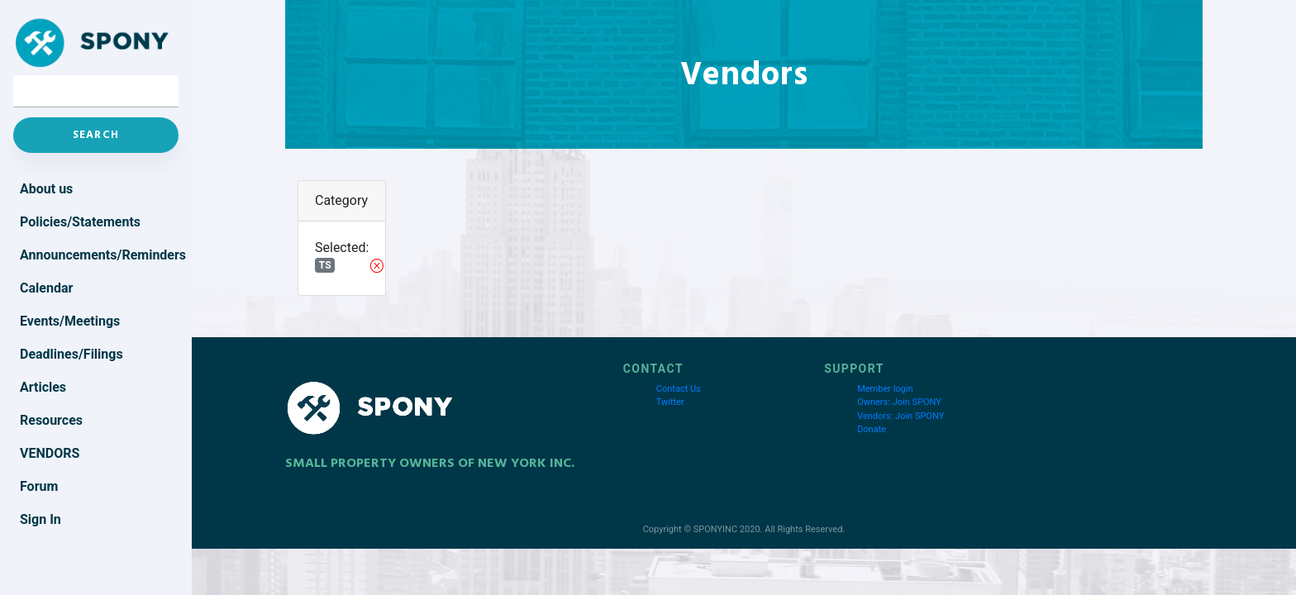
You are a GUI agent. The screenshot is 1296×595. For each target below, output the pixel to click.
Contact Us (678, 388)
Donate (871, 429)
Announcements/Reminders (99, 255)
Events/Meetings (70, 321)
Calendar (46, 288)
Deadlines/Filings (71, 354)
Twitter (670, 402)
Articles (43, 387)
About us (46, 189)
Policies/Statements (80, 222)
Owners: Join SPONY (899, 402)
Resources (51, 420)
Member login (884, 388)
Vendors (49, 453)
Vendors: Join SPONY (900, 416)
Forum (39, 486)
